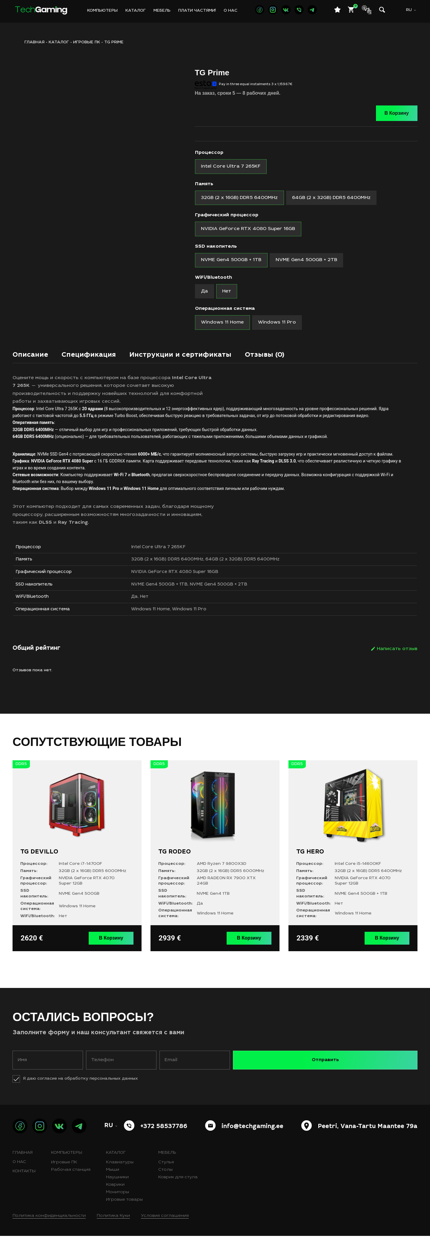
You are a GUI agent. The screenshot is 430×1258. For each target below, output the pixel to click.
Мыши (112, 1192)
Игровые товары (124, 1222)
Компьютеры (102, 11)
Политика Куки (113, 1238)
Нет (155, 617)
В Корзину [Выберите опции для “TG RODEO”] (251, 960)
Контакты (24, 1193)
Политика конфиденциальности (49, 1238)
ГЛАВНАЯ (34, 42)
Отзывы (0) (294, 364)
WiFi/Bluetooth (213, 283)
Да (145, 617)
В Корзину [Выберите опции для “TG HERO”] (389, 960)
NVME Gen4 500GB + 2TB (235, 602)
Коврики (115, 1207)
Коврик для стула (178, 1199)
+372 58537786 (163, 1149)
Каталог (135, 11)
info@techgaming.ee (252, 1149)
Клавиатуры (119, 1184)
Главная (23, 1175)
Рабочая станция (70, 1192)
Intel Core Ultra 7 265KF (171, 558)
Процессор (209, 152)
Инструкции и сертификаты (200, 364)
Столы (165, 1192)
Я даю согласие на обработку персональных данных (80, 1101)
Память (204, 185)
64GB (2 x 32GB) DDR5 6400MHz (260, 573)
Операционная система (225, 315)
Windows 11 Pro (206, 631)
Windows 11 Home (163, 631)
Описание (33, 364)
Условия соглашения (165, 1238)
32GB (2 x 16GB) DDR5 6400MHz (180, 573)
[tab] (33, 366)
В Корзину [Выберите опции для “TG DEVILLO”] (113, 960)
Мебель (162, 11)
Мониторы (117, 1214)
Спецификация (97, 364)
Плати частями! (197, 11)
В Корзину (397, 113)
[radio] (232, 167)
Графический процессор (226, 217)
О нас (230, 11)
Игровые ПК (86, 42)
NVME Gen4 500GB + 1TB (172, 602)
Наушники (117, 1199)
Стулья (166, 1184)
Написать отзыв (397, 672)
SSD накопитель (216, 250)
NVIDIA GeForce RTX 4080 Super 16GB (189, 587)
